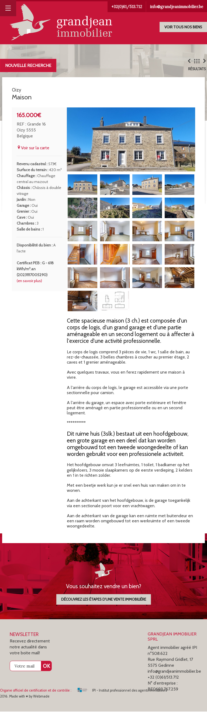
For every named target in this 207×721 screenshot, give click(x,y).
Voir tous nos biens (183, 27)
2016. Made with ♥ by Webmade (25, 706)
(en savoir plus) (29, 290)
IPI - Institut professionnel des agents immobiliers (121, 700)
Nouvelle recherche (28, 65)
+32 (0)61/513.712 (163, 686)
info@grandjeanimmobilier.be (176, 6)
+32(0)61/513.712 (126, 6)
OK (46, 675)
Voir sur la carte (33, 157)
